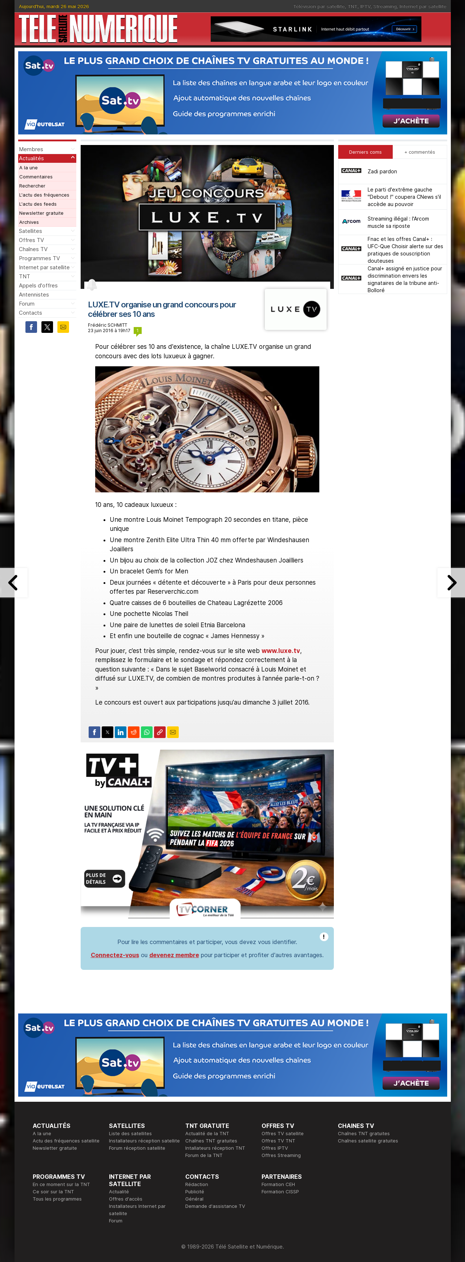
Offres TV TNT (278, 1141)
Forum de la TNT (204, 1155)
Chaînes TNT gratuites (211, 1141)
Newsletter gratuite (41, 213)
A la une (28, 167)
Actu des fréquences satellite (66, 1141)
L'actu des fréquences (44, 195)
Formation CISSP (280, 1191)
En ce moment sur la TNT (61, 1184)
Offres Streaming (281, 1155)
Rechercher (32, 186)
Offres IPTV (275, 1148)
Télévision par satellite (319, 6)
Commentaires (36, 177)
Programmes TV (39, 258)
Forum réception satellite (137, 1148)
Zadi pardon (382, 171)
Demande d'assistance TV (215, 1206)
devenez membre (174, 955)
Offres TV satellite (283, 1133)
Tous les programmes (57, 1199)
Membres (31, 149)
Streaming (385, 6)
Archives (29, 222)
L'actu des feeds (38, 204)
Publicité (194, 1191)
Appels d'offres (38, 285)
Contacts (30, 312)
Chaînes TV (33, 249)
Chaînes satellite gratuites (368, 1141)
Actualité (119, 1191)
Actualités (31, 158)
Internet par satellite (423, 6)
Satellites (30, 230)
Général (194, 1199)
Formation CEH (278, 1184)
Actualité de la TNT (207, 1133)
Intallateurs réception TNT (215, 1148)
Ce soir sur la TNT (53, 1191)
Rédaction (196, 1184)
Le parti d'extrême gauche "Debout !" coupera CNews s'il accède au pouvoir (404, 196)
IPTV (365, 6)
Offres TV (31, 240)
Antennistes (34, 294)
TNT (352, 6)
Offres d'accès (125, 1199)
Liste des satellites (130, 1133)
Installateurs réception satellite (144, 1141)
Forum (27, 303)
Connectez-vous (115, 955)
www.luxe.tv (281, 650)
